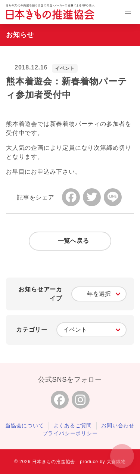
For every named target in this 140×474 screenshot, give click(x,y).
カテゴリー (31, 329)
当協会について (24, 425)
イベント (64, 68)
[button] (128, 12)
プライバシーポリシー (70, 433)
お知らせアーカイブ (40, 293)
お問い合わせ (117, 425)
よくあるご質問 (72, 425)
